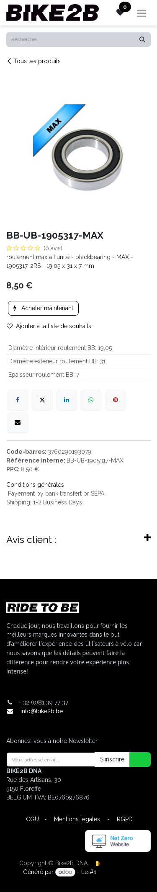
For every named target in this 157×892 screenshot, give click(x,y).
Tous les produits (33, 61)
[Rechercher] (142, 39)
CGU (32, 819)
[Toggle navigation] (142, 12)
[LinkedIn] (67, 400)
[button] (134, 759)
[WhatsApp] (91, 400)
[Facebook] (18, 400)
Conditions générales (35, 484)
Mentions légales (77, 819)
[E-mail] (18, 422)
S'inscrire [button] (112, 759)
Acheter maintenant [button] (43, 308)
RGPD (125, 819)
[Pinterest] (116, 400)
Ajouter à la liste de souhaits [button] (49, 326)
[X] (42, 400)
